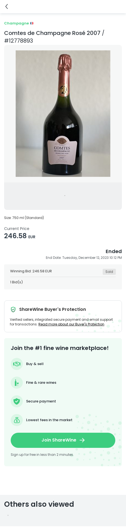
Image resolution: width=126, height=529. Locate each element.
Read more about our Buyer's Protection (71, 324)
